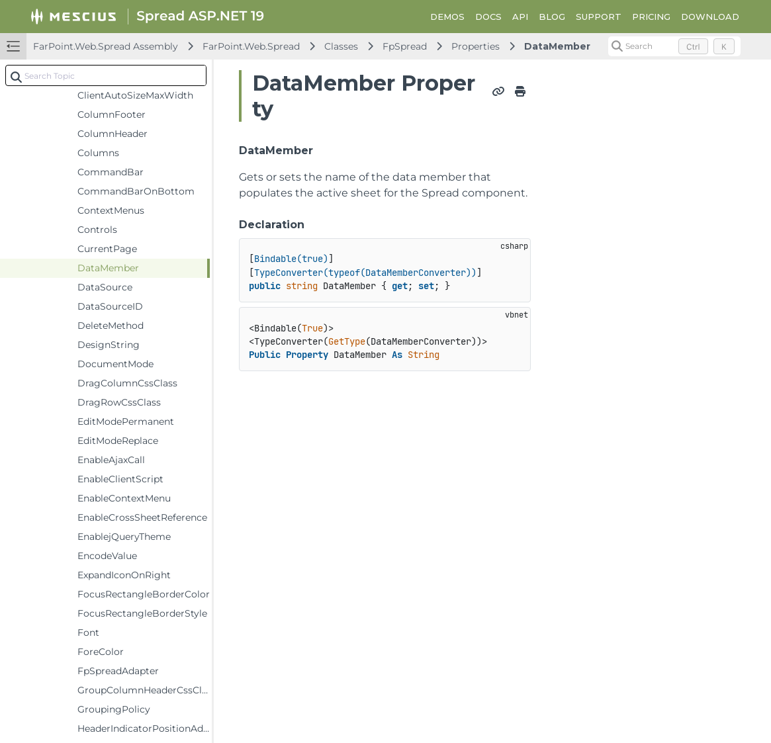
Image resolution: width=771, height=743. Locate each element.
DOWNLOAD (710, 16)
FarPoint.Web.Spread (251, 46)
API (520, 16)
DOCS (488, 16)
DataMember (557, 46)
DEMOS (447, 16)
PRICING (651, 16)
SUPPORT (598, 16)
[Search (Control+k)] (674, 46)
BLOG (552, 16)
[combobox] (105, 75)
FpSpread (405, 46)
